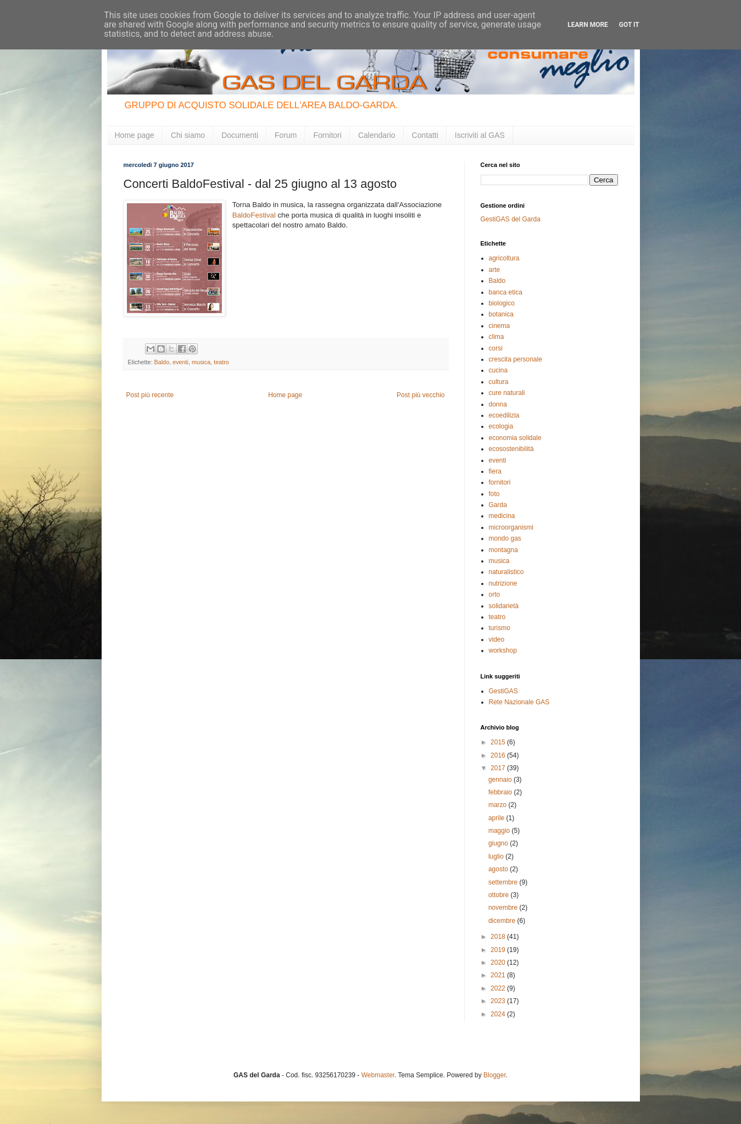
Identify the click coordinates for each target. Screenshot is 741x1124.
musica (201, 362)
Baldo (162, 362)
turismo (499, 628)
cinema (499, 326)
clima (496, 337)
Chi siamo (188, 135)
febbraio (501, 792)
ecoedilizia (504, 415)
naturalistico (506, 572)
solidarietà (504, 606)
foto (494, 494)
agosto (499, 869)
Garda (498, 505)
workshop (503, 650)
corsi (496, 348)
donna (498, 404)
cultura (499, 382)
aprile (497, 818)
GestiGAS (503, 691)
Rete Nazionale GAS (519, 702)
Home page (134, 135)
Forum (286, 135)
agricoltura (504, 258)
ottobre (499, 895)
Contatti (425, 135)
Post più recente (150, 395)
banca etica (505, 292)
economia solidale (515, 438)
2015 (499, 742)
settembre (504, 882)
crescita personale (515, 359)
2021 (499, 975)
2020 (499, 962)
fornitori (500, 482)
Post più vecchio (420, 395)
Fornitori (328, 135)
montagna (503, 550)
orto (494, 594)
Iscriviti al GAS (480, 135)
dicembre (502, 921)
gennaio (501, 779)
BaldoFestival (254, 215)
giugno (499, 843)
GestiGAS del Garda (511, 219)
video (497, 639)
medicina (502, 516)
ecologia (501, 426)
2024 (499, 1014)
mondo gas (505, 538)
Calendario (376, 135)
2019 (499, 950)
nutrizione (503, 583)
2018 (499, 937)
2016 (499, 755)
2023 (499, 1001)
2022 (499, 988)
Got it (629, 25)
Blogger (494, 1075)
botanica (501, 314)
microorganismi (511, 527)
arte (494, 270)
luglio (496, 856)
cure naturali (507, 393)
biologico (502, 303)
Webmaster (377, 1075)
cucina (498, 370)
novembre (504, 907)
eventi (180, 362)
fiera (495, 471)
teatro (221, 362)
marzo (498, 805)
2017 (499, 768)
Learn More (587, 25)
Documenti (239, 135)
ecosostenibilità (511, 449)
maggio (500, 830)
